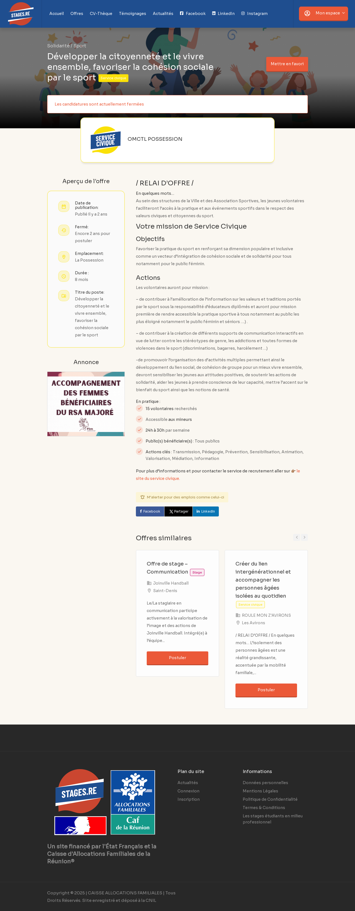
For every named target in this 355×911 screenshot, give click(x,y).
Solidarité (58, 46)
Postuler (177, 657)
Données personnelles (265, 782)
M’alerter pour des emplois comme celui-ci (185, 497)
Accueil (56, 13)
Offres (76, 13)
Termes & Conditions (264, 807)
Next (304, 537)
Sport (79, 46)
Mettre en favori (286, 62)
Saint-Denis (165, 590)
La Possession (89, 260)
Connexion (188, 791)
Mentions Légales (260, 791)
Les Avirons (253, 622)
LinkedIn (208, 511)
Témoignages (132, 13)
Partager (178, 511)
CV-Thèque (101, 13)
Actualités (163, 13)
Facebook (151, 511)
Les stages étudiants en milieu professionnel (273, 819)
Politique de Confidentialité (270, 799)
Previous (296, 537)
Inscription (189, 799)
